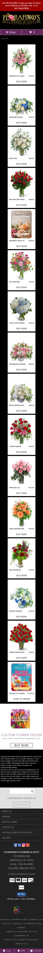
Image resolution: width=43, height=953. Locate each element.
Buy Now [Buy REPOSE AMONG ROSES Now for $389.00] (21, 410)
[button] (21, 894)
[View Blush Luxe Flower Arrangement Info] (21, 142)
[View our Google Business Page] (19, 846)
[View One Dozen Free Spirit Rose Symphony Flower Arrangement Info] (21, 512)
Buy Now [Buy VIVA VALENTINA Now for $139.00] (21, 287)
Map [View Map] (21, 950)
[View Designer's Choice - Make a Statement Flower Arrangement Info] (21, 224)
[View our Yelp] (28, 846)
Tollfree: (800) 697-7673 (21, 868)
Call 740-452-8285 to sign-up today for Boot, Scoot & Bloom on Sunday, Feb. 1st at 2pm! (21, 5)
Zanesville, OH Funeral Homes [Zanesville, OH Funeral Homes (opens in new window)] (14, 919)
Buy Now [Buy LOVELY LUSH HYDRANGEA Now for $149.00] (21, 328)
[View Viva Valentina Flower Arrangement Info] (21, 265)
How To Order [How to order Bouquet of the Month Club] (21, 698)
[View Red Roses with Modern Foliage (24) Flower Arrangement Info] (21, 183)
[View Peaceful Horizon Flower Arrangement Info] (21, 595)
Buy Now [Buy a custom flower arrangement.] (21, 745)
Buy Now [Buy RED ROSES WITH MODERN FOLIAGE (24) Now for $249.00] (21, 204)
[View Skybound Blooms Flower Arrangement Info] (21, 101)
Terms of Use (22, 944)
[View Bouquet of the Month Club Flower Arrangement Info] (21, 677)
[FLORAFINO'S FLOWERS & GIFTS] (21, 26)
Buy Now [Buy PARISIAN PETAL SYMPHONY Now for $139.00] (21, 81)
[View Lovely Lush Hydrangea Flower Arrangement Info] (21, 307)
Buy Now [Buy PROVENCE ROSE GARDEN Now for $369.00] (21, 369)
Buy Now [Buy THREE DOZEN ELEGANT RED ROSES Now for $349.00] (21, 657)
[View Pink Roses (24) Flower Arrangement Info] (21, 471)
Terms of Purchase (28, 940)
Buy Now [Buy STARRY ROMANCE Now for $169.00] (21, 451)
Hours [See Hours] (35, 950)
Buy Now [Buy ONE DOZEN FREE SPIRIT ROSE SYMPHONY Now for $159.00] (21, 534)
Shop (11, 32)
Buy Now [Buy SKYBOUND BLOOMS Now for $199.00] (21, 122)
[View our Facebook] (15, 846)
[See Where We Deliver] (21, 804)
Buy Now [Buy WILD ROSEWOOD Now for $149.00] (21, 575)
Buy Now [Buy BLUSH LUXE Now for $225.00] (21, 163)
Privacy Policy (11, 940)
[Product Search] (22, 791)
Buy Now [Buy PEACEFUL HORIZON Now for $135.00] (21, 616)
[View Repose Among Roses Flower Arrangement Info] (21, 389)
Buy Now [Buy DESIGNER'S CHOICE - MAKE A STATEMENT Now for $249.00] (21, 246)
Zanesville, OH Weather (16, 932)
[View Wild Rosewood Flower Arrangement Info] (21, 554)
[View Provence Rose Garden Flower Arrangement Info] (21, 348)
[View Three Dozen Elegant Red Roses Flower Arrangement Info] (21, 636)
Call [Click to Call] (7, 950)
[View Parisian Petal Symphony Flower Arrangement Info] (21, 60)
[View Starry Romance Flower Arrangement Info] (21, 430)
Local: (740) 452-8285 (21, 864)
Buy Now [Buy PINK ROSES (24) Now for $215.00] (21, 493)
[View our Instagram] (23, 846)
